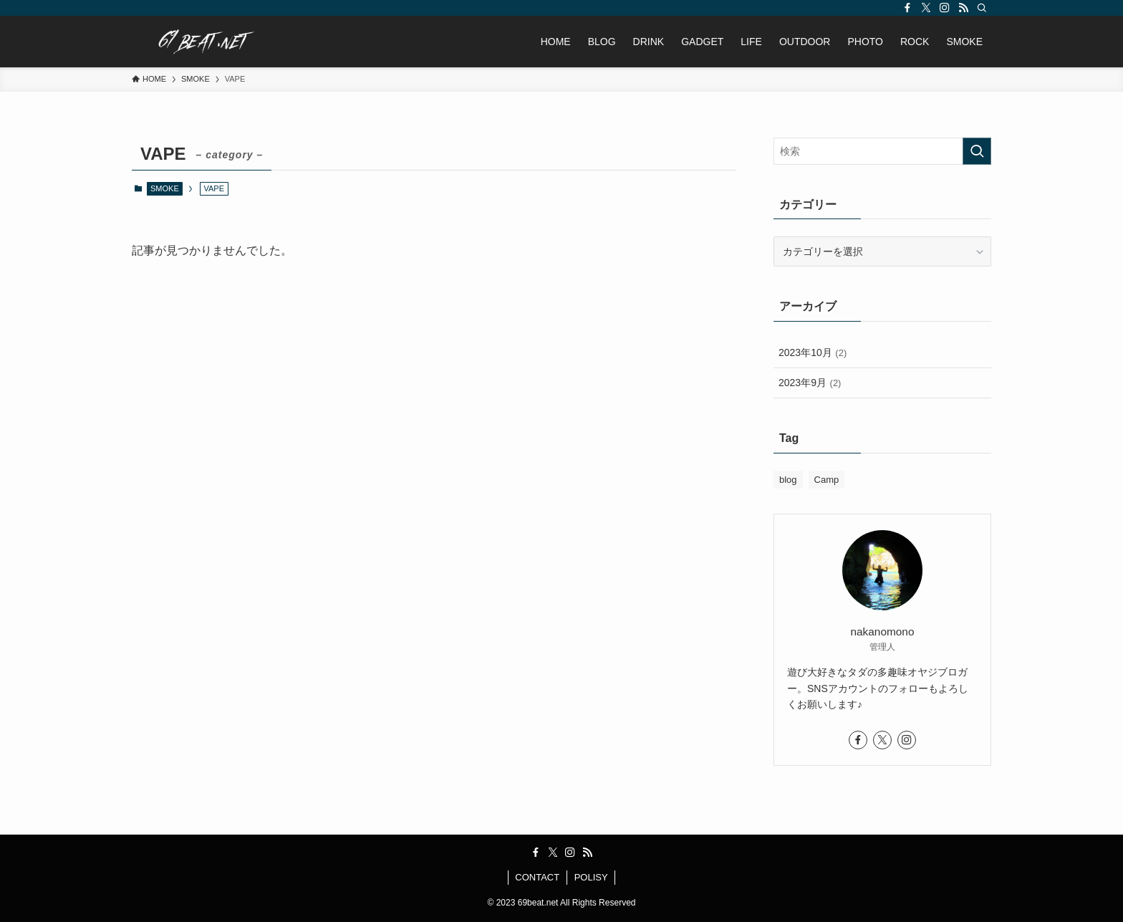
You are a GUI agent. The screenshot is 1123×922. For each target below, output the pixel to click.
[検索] (982, 8)
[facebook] (907, 8)
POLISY (591, 877)
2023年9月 (810, 382)
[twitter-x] (926, 8)
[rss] (963, 8)
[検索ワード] (882, 151)
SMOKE (164, 188)
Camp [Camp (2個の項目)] (826, 479)
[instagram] (944, 8)
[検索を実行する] (977, 151)
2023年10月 (813, 352)
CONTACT (537, 877)
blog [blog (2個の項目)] (788, 479)
